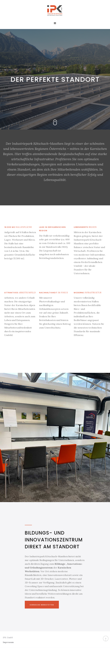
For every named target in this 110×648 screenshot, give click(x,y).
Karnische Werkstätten (42, 605)
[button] (55, 23)
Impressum (8, 642)
